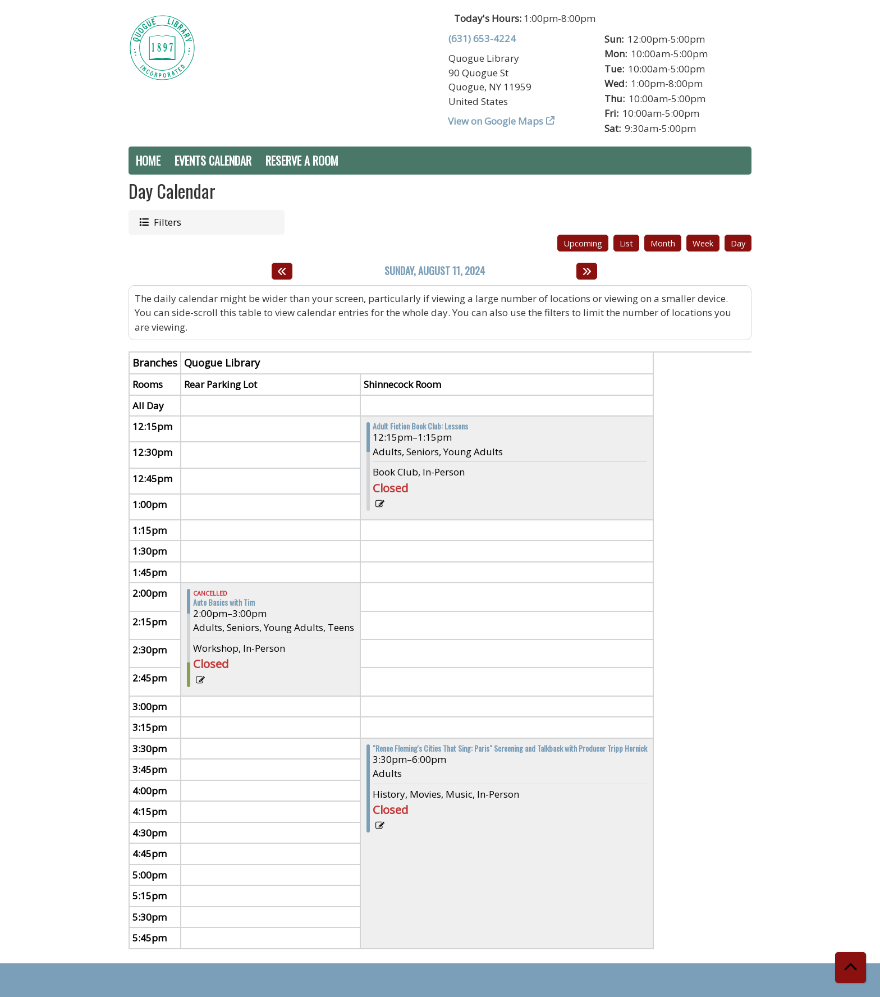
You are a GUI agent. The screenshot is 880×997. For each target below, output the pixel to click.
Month (662, 243)
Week (703, 243)
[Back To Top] (850, 967)
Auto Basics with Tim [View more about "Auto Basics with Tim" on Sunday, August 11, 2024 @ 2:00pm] (224, 602)
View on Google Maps (495, 121)
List (626, 243)
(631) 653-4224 (482, 38)
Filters (166, 221)
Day (738, 243)
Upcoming (582, 243)
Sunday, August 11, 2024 (434, 271)
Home (148, 160)
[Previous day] (282, 271)
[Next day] (586, 271)
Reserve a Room (301, 160)
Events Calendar (213, 160)
